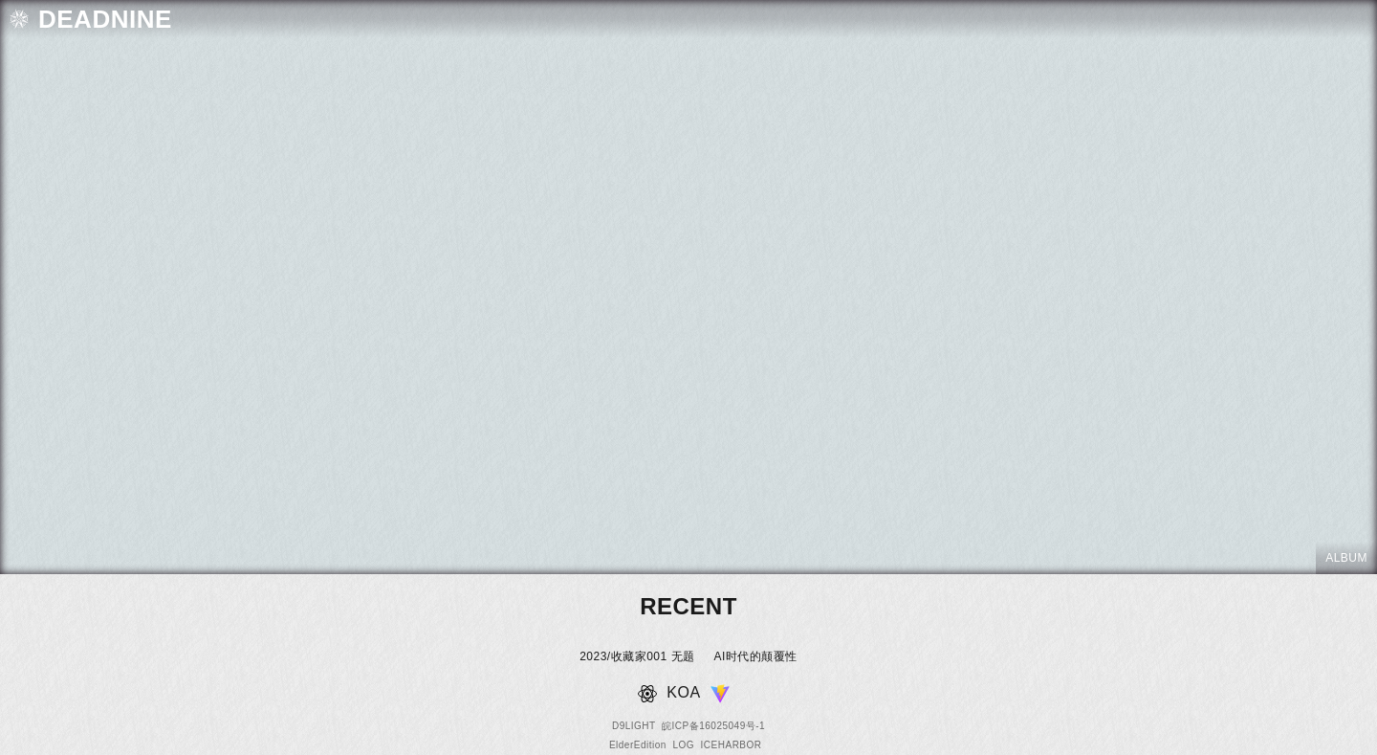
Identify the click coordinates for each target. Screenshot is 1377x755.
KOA (683, 692)
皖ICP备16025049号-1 (713, 726)
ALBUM (1346, 558)
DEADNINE (105, 19)
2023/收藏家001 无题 (636, 656)
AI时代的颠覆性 (756, 656)
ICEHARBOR (731, 745)
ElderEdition (638, 745)
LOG (683, 745)
